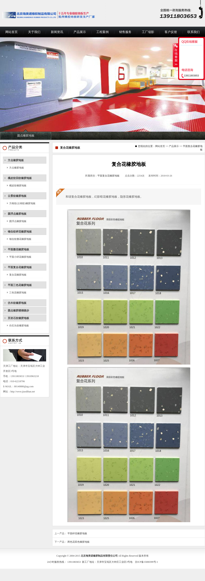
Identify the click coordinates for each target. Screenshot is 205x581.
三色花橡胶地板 (17, 292)
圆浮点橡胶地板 (17, 213)
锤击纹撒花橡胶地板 (20, 239)
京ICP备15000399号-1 (146, 561)
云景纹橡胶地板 (17, 195)
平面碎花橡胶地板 (77, 533)
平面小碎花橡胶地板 (20, 256)
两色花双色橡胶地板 (78, 541)
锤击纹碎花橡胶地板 (20, 231)
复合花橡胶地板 (17, 274)
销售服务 (125, 32)
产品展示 (80, 32)
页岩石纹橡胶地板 (18, 318)
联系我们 (193, 32)
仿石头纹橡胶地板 (19, 325)
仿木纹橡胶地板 (17, 302)
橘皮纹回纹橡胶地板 (20, 178)
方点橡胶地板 (16, 160)
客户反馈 (171, 32)
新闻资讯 (57, 32)
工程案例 (102, 32)
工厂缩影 (148, 32)
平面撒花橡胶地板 (18, 249)
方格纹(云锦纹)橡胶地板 (22, 203)
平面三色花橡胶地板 (20, 285)
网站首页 (11, 32)
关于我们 (34, 32)
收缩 (176, 55)
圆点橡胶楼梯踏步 (18, 310)
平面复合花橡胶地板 (20, 267)
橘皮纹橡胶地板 (17, 185)
